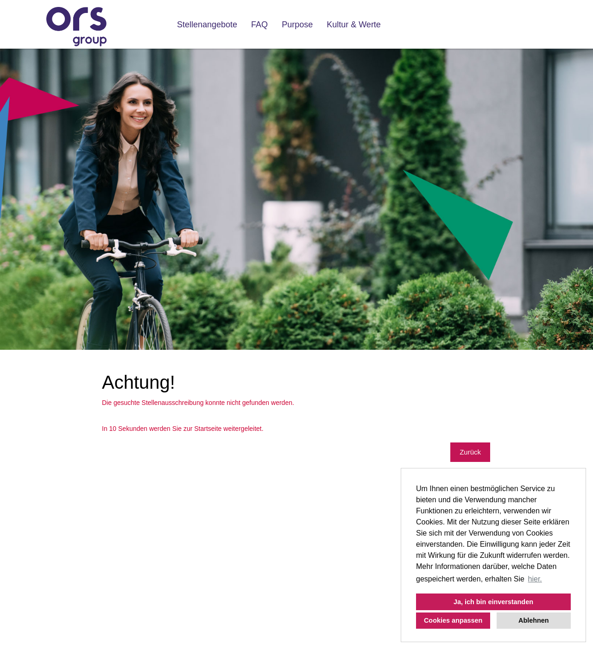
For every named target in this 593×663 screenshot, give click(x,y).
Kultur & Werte (354, 24)
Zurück (470, 452)
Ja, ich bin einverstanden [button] (493, 602)
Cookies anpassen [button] (453, 620)
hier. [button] (535, 579)
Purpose (297, 24)
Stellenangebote (207, 24)
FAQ (259, 24)
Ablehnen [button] (533, 620)
